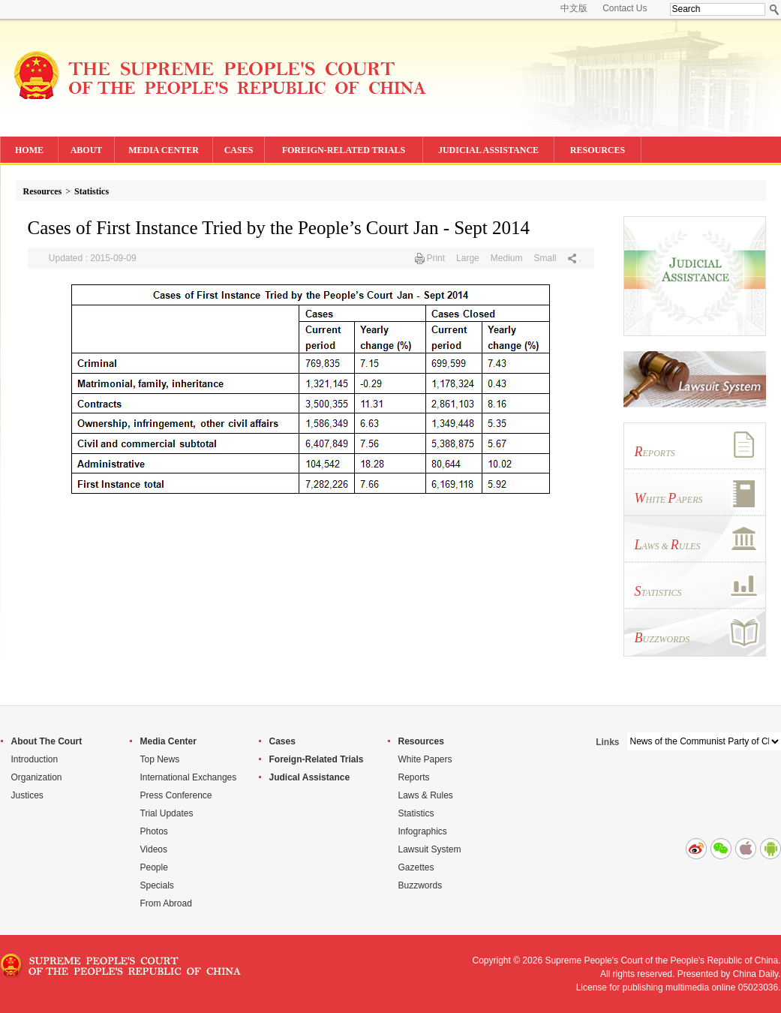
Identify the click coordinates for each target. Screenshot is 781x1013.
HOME (29, 150)
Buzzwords (420, 885)
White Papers (425, 759)
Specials (157, 885)
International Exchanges (188, 777)
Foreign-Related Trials (316, 759)
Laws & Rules (425, 795)
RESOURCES (597, 150)
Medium (507, 258)
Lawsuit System (429, 849)
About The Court (47, 741)
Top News (160, 759)
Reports (414, 777)
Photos (154, 831)
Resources (42, 191)
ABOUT (87, 150)
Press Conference (176, 795)
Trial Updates (167, 813)
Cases (282, 741)
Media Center (168, 741)
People (154, 867)
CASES (239, 150)
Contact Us (624, 8)
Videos (153, 849)
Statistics (91, 191)
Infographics (422, 831)
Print (435, 258)
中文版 (573, 8)
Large (467, 258)
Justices (27, 795)
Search (774, 9)
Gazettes (416, 867)
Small (544, 258)
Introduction (35, 759)
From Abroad (166, 903)
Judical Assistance (309, 777)
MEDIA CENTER (163, 150)
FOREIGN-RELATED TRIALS (344, 150)
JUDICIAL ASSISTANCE (488, 150)
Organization (36, 777)
